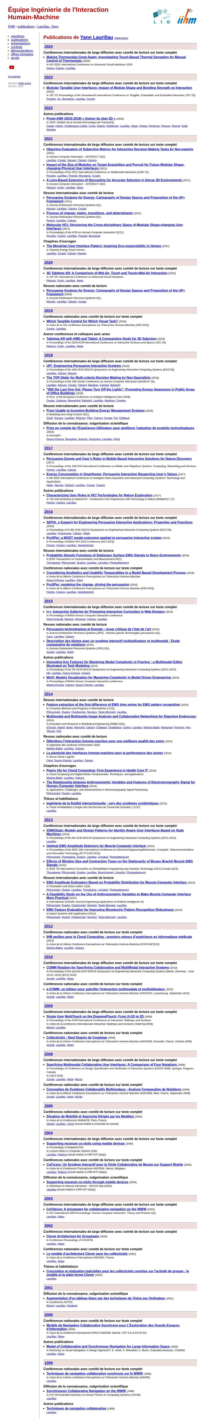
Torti (58, 731)
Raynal (176, 125)
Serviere (92, 712)
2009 (48, 1006)
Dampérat (70, 439)
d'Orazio (51, 727)
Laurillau (70, 68)
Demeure (80, 619)
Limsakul (103, 562)
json (125, 38)
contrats (16, 47)
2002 (48, 1225)
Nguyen (71, 160)
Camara (104, 385)
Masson (69, 619)
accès (15, 58)
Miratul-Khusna (55, 684)
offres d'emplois (22, 54)
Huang (50, 68)
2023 (48, 77)
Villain (86, 533)
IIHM (11, 26)
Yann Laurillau (96, 37)
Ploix (89, 417)
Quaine (81, 562)
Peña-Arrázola (54, 619)
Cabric (59, 125)
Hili (48, 673)
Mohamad (167, 727)
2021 (48, 138)
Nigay (134, 125)
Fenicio (50, 220)
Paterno (62, 1154)
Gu (59, 98)
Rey (188, 727)
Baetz (69, 727)
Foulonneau (64, 533)
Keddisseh (113, 125)
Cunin (92, 125)
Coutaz (62, 160)
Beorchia (79, 727)
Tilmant (50, 731)
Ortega (143, 125)
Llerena (92, 160)
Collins (127, 727)
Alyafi (49, 417)
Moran (78, 1079)
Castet (50, 125)
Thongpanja (53, 562)
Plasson (165, 125)
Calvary (60, 68)
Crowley (121, 400)
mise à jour (24, 83)
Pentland (72, 1305)
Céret (117, 439)
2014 (48, 694)
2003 (48, 1198)
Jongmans (95, 439)
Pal (116, 417)
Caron (70, 1123)
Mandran (93, 385)
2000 (48, 1315)
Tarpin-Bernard (107, 712)
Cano (49, 636)
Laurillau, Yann (47, 26)
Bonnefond (74, 400)
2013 (48, 820)
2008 (48, 1054)
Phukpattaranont (119, 562)
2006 (48, 1106)
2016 (48, 512)
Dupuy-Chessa (55, 439)
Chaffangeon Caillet (75, 125)
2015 (48, 601)
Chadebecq (115, 727)
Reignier (80, 417)
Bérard (50, 1027)
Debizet (69, 485)
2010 (48, 957)
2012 (48, 926)
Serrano (51, 129)
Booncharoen (105, 872)
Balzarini (115, 385)
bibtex (118, 38)
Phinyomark (68, 562)
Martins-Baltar (152, 727)
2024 (48, 46)
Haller (49, 485)
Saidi (184, 125)
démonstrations (22, 50)
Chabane (101, 727)
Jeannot (82, 439)
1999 (48, 1363)
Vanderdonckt (85, 545)
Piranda (73, 175)
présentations (20, 43)
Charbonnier (78, 712)
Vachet (50, 1123)
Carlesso (61, 400)
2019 (48, 310)
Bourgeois (68, 98)
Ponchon (179, 727)
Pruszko (51, 98)
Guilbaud (124, 417)
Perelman (154, 125)
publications (26, 26)
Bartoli (61, 727)
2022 (48, 108)
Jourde (50, 651)
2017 (48, 448)
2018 (48, 355)
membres (17, 36)
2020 (48, 262)
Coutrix (91, 98)
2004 (48, 1133)
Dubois (101, 125)
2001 (48, 1288)
